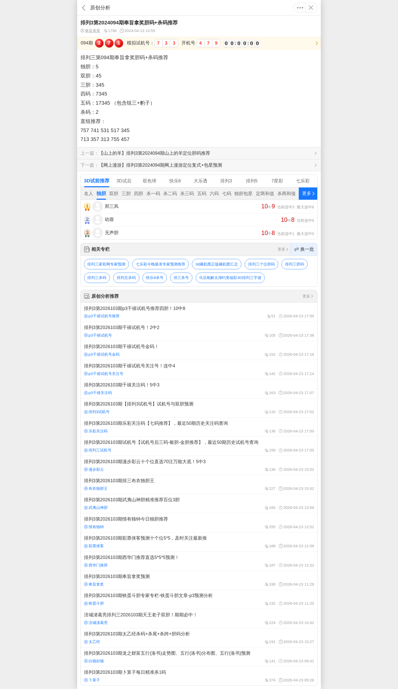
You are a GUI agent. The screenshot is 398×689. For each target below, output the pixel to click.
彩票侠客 (94, 546)
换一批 (304, 249)
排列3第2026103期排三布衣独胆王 (199, 484)
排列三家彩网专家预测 (106, 264)
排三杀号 (181, 277)
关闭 (311, 7)
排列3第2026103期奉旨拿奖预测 (199, 580)
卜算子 (92, 680)
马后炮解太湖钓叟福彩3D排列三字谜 (230, 277)
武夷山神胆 (96, 507)
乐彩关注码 (96, 431)
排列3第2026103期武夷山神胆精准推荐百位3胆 (199, 503)
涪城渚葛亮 (96, 622)
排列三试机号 (97, 450)
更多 (300, 7)
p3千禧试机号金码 (102, 354)
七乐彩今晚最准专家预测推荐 (160, 264)
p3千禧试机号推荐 (102, 316)
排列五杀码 (126, 277)
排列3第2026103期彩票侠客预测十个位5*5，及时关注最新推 (199, 542)
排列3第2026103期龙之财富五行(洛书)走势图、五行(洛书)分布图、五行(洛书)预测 (199, 656)
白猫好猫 (94, 661)
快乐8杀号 (154, 277)
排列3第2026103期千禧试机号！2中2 (199, 331)
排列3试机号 (97, 412)
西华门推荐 (96, 565)
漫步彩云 (94, 469)
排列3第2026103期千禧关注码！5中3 (199, 388)
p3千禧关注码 (98, 392)
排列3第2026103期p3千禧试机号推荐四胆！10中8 (199, 312)
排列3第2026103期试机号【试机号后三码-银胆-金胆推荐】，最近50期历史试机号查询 (199, 446)
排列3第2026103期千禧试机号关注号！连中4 (199, 369)
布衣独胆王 (96, 488)
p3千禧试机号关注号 (103, 373)
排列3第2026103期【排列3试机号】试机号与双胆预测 (199, 407)
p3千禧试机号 (98, 335)
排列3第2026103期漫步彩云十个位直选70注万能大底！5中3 (199, 465)
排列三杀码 (96, 277)
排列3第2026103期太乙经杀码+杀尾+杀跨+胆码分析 (199, 637)
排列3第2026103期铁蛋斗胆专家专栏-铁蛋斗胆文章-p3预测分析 (199, 599)
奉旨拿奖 (90, 31)
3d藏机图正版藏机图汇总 (216, 264)
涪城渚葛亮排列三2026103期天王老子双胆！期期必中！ (199, 618)
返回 (83, 7)
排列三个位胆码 (261, 264)
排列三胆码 (294, 264)
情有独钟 (94, 527)
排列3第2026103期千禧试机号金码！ (199, 350)
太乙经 (92, 641)
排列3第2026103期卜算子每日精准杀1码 (199, 676)
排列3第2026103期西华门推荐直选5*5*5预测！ (199, 561)
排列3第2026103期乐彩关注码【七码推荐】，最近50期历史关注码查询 (199, 427)
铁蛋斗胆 (94, 603)
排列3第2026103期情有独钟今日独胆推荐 (199, 522)
